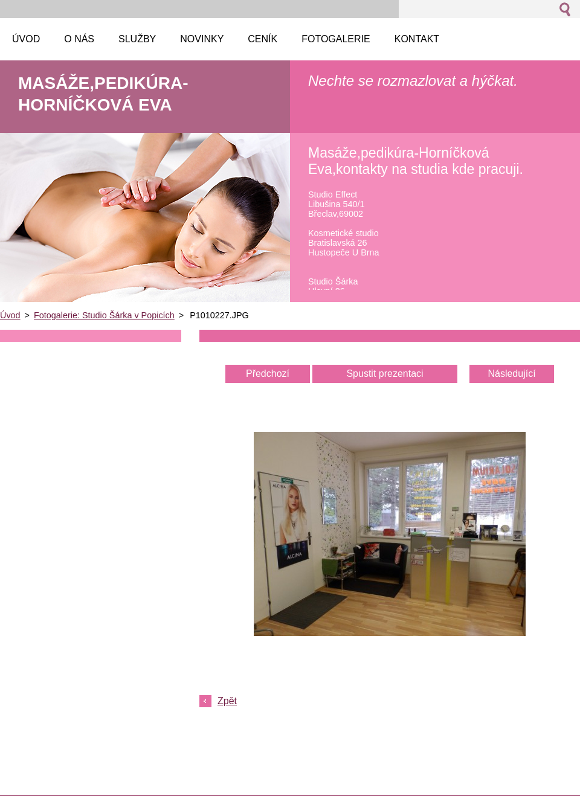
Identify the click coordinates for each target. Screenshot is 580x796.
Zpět (227, 701)
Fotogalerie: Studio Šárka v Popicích (104, 315)
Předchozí (267, 373)
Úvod (10, 315)
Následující (511, 373)
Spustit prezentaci (384, 373)
